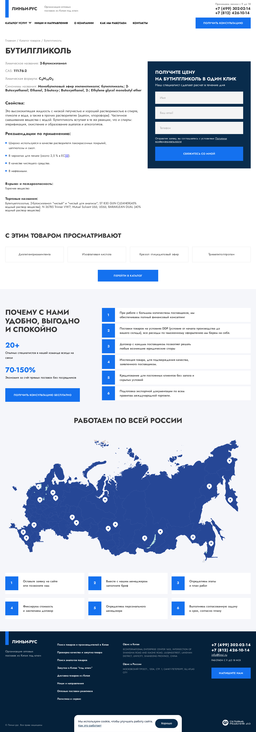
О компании (84, 23)
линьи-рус (24, 8)
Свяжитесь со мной (199, 154)
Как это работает (90, 725)
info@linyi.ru (219, 655)
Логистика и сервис (69, 699)
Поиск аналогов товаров (72, 660)
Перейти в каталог (128, 276)
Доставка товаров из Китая (73, 675)
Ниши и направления (51, 23)
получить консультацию (223, 23)
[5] (67, 155)
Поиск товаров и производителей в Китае (83, 644)
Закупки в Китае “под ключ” (75, 668)
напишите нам (231, 673)
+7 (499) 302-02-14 (233, 8)
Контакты (140, 23)
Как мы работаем (113, 23)
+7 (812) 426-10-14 (232, 13)
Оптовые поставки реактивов (75, 691)
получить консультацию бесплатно (43, 395)
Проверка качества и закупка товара (79, 652)
